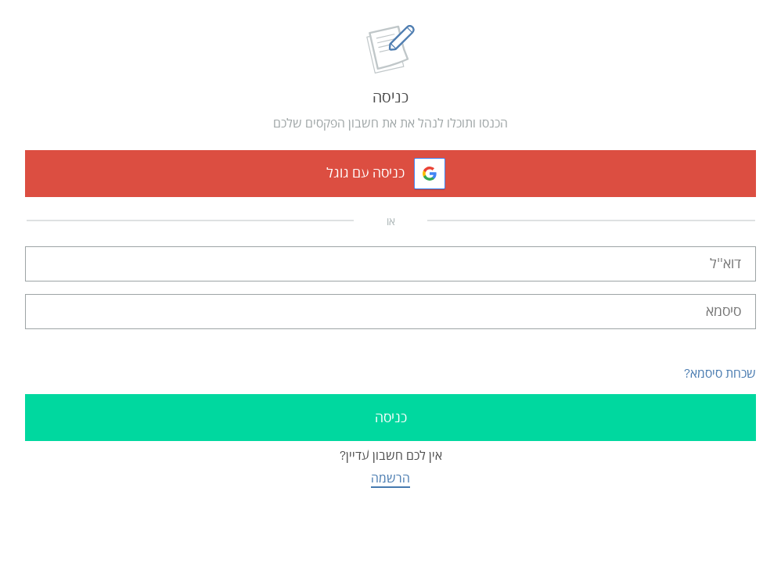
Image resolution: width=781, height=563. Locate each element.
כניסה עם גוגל (365, 173)
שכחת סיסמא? (720, 373)
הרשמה (390, 478)
